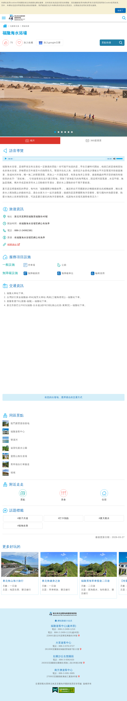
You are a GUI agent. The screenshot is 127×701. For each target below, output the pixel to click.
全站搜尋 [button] (123, 18)
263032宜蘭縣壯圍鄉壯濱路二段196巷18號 (62, 663)
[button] (7, 42)
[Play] (5, 158)
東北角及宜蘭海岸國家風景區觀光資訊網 (16, 18)
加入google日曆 (52, 42)
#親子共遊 (22, 518)
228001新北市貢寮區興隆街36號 (62, 636)
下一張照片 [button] (125, 94)
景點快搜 (25, 26)
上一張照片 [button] (2, 94)
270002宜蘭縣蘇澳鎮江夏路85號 (62, 676)
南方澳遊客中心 (63, 670)
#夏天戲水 (104, 518)
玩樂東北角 (14, 26)
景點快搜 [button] (106, 42)
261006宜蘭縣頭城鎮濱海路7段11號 (62, 649)
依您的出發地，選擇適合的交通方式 (63, 397)
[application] (63, 158)
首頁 (4, 26)
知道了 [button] (120, 10)
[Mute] (114, 158)
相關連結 (12, 244)
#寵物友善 (22, 525)
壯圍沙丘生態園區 (63, 656)
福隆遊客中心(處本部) (63, 626)
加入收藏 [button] (28, 42)
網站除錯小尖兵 (65, 621)
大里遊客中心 (63, 642)
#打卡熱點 (63, 518)
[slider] (60, 158)
